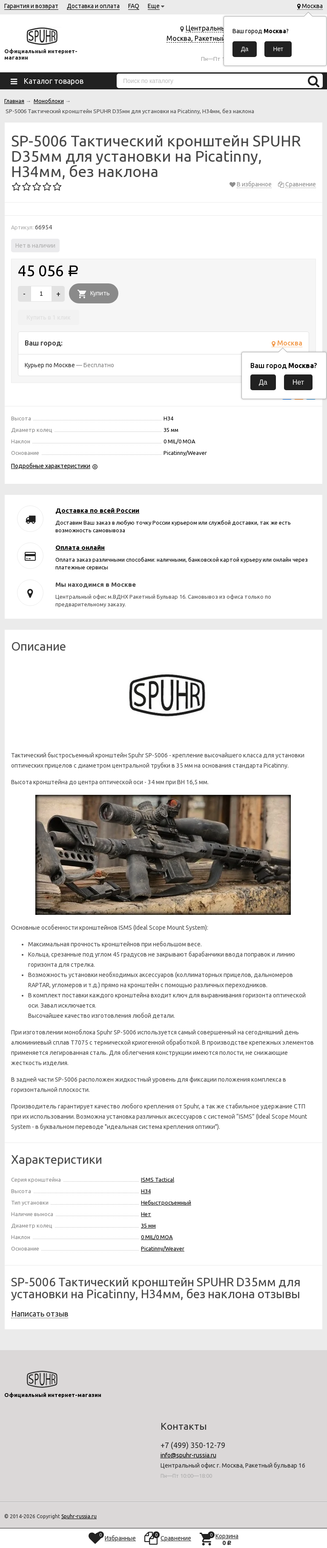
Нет (146, 1214)
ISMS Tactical (157, 1179)
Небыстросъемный (166, 1202)
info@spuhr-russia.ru (188, 1455)
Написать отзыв (39, 1313)
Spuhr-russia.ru (79, 1516)
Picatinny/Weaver (162, 1248)
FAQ (133, 6)
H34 (146, 1191)
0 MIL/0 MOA (157, 1237)
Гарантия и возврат (31, 6)
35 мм (148, 1225)
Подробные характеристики (50, 466)
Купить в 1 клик (48, 317)
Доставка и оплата (93, 6)
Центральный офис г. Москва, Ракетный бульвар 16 (210, 38)
